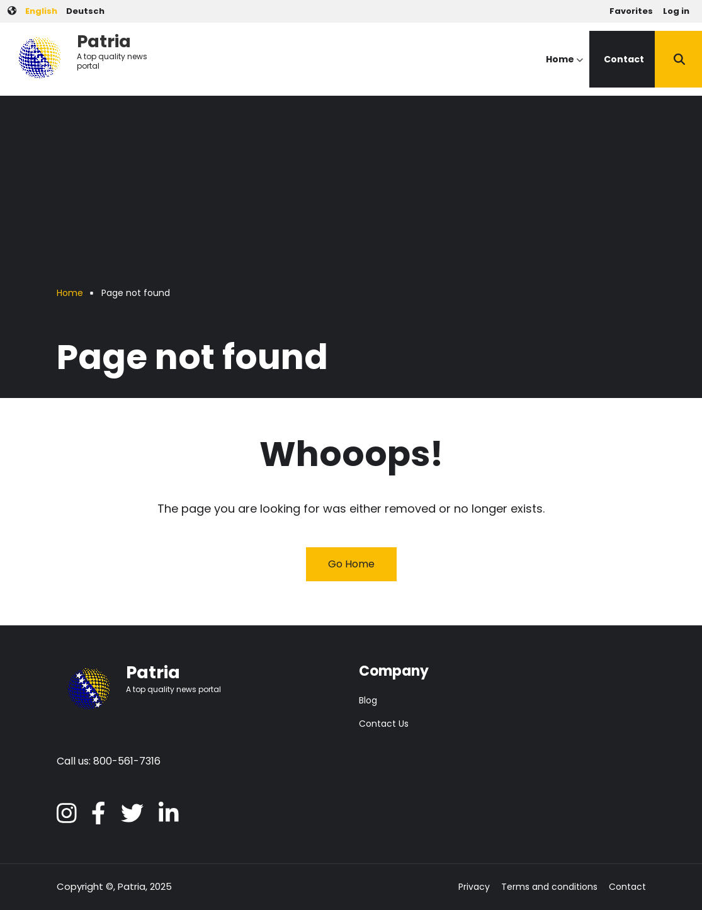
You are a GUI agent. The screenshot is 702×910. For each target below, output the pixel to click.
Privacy (474, 887)
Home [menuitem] (564, 70)
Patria (104, 41)
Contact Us (384, 723)
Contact (627, 887)
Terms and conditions (549, 887)
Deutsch (85, 11)
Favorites (631, 11)
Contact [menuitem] (624, 59)
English (41, 11)
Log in (676, 11)
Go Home (351, 564)
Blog (368, 700)
